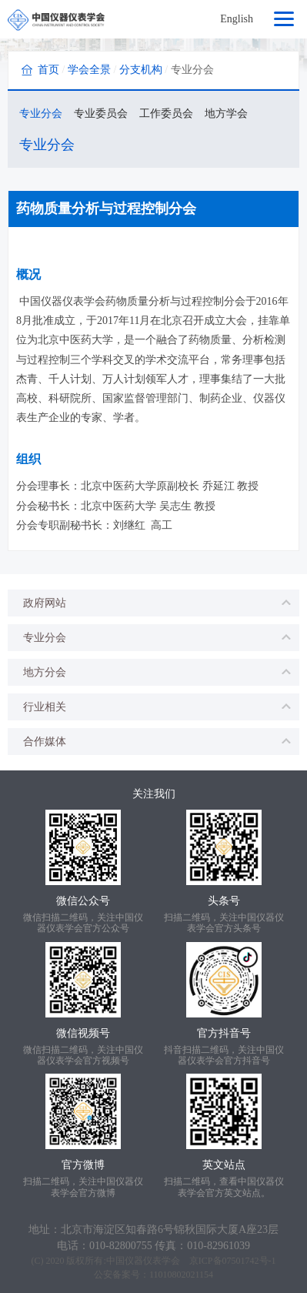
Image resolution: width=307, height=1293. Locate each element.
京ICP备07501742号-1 (232, 1260)
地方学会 (226, 113)
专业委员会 (101, 113)
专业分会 (40, 113)
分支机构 (140, 69)
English (236, 19)
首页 (48, 69)
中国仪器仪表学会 (143, 1260)
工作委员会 (166, 113)
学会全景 (89, 69)
